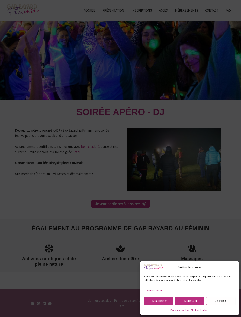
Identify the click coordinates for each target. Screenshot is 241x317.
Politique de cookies (179, 310)
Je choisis (221, 300)
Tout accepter (158, 300)
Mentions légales (199, 310)
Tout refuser (189, 300)
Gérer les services (154, 290)
